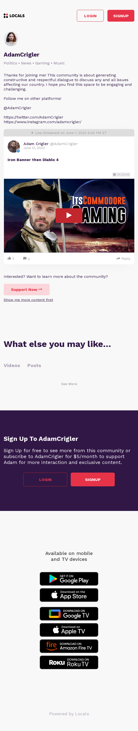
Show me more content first (28, 300)
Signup (121, 16)
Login (90, 16)
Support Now (26, 289)
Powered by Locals (69, 713)
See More (69, 384)
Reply (123, 258)
